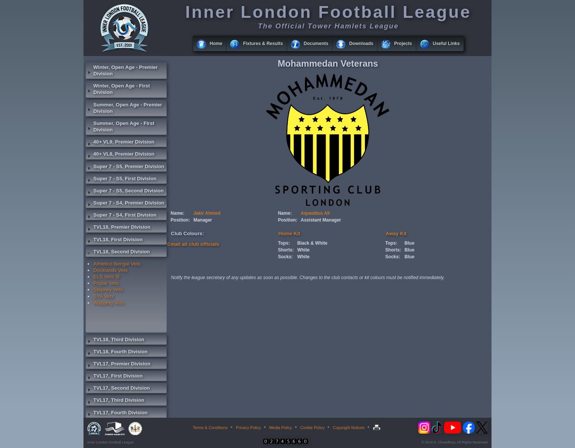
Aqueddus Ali (315, 213)
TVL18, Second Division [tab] (118, 252)
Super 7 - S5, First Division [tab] (121, 179)
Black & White (312, 243)
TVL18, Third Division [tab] (115, 340)
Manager (202, 220)
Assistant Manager (321, 220)
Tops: (284, 243)
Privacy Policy (248, 427)
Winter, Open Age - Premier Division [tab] (122, 70)
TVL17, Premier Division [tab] (118, 364)
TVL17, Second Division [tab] (118, 389)
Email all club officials (193, 244)
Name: (178, 213)
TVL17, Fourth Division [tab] (117, 413)
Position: (180, 220)
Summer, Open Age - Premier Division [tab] (124, 108)
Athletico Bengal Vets (117, 264)
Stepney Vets (108, 289)
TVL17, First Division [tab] (114, 377)
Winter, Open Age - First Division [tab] (118, 89)
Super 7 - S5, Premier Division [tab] (125, 167)
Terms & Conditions (210, 427)
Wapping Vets (108, 303)
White (303, 250)
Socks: (285, 256)
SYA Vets (103, 296)
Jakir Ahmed (207, 213)
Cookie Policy (312, 427)
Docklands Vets (110, 270)
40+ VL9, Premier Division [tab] (120, 143)
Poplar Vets (106, 283)
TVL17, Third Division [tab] (115, 401)
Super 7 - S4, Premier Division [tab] (125, 204)
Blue (409, 243)
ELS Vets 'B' (107, 276)
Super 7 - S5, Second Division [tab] (125, 191)
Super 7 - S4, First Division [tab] (121, 216)
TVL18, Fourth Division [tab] (117, 352)
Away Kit (396, 233)
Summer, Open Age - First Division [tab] (120, 126)
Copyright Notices (349, 427)
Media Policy (280, 427)
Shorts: (286, 250)
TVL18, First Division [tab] (114, 240)
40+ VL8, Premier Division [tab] (120, 155)
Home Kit (289, 233)
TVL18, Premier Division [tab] (118, 228)
